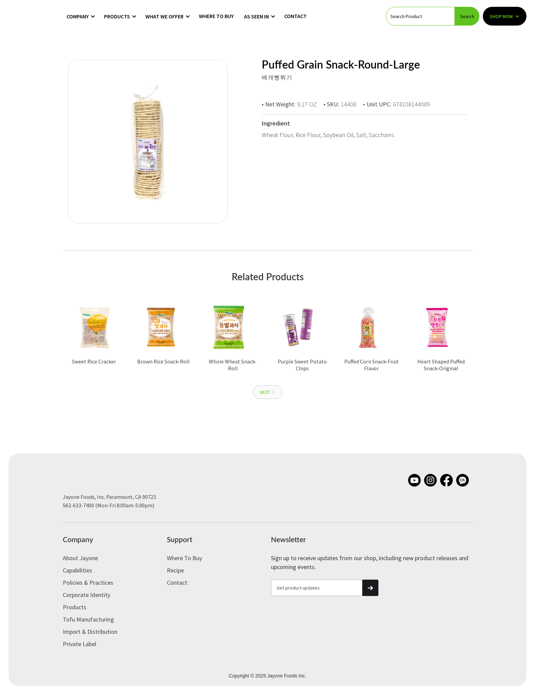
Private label (79, 644)
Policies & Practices (88, 582)
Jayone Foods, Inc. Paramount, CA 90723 (109, 496)
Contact (295, 16)
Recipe (175, 570)
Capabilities (77, 570)
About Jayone (80, 558)
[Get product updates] (316, 588)
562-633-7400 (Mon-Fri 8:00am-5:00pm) (108, 505)
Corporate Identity (86, 595)
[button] (81, 16)
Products (74, 607)
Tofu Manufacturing (88, 619)
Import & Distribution (90, 632)
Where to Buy (216, 16)
